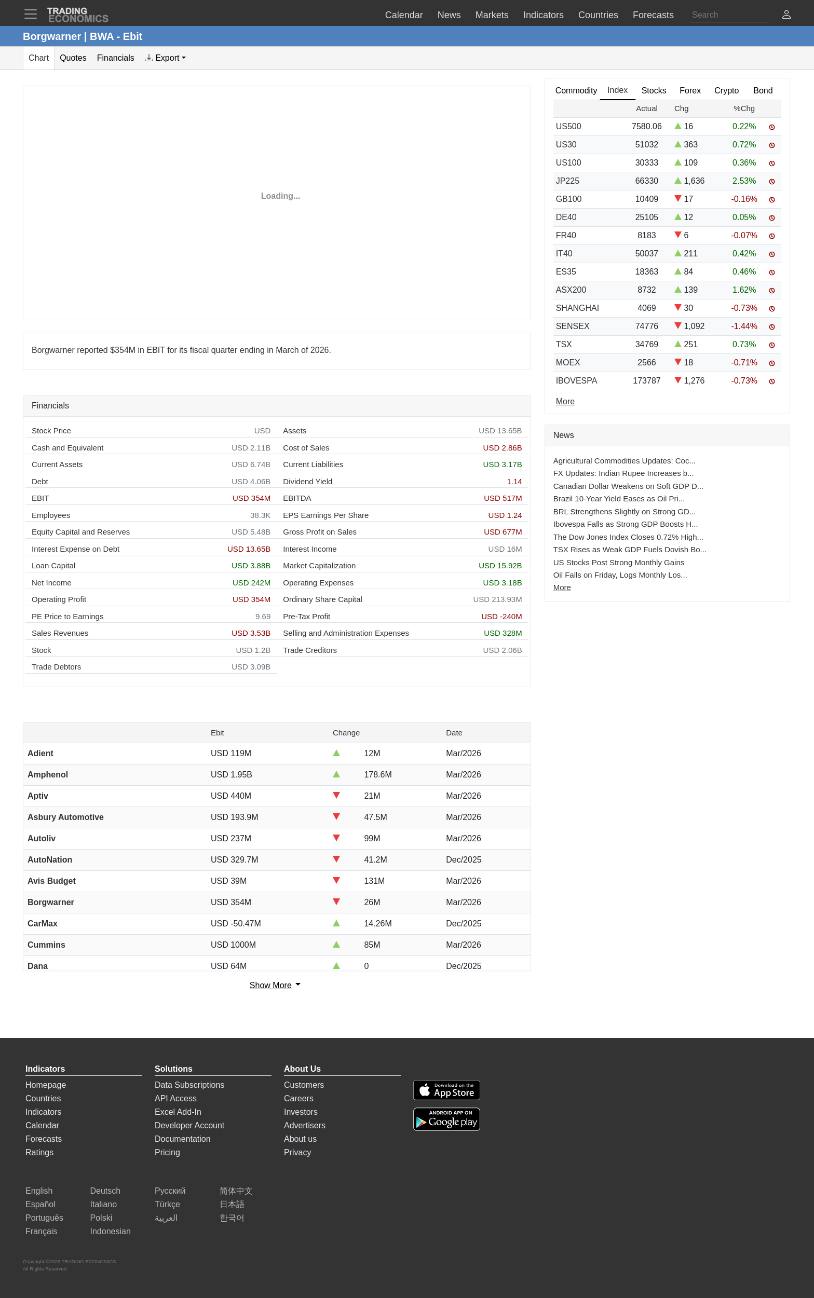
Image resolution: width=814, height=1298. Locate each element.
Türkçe (167, 1204)
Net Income (52, 582)
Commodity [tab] (576, 90)
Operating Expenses (318, 582)
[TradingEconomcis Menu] (34, 14)
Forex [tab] (690, 90)
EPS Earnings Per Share (326, 515)
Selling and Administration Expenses (346, 632)
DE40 (566, 217)
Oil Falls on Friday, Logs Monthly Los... (620, 574)
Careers (299, 1098)
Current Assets (57, 464)
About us (300, 1139)
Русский (170, 1190)
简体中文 (236, 1190)
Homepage (45, 1085)
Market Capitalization (319, 565)
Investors (301, 1112)
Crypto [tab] (726, 90)
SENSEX (573, 326)
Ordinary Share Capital (322, 599)
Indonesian (110, 1231)
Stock (41, 650)
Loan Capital (53, 565)
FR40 (566, 235)
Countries (43, 1098)
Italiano (103, 1204)
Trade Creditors (310, 650)
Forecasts (43, 1139)
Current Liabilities (313, 464)
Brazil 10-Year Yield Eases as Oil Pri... (619, 498)
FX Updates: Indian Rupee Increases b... (623, 473)
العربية (166, 1217)
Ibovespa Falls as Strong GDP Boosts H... (625, 524)
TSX (564, 344)
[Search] (728, 15)
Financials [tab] (115, 57)
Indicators (43, 1112)
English (38, 1190)
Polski (101, 1217)
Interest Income (309, 548)
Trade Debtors (56, 666)
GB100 (569, 199)
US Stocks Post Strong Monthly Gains (619, 562)
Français (41, 1231)
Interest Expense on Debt (75, 548)
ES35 (566, 271)
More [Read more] (565, 401)
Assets (294, 430)
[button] (786, 15)
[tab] (165, 58)
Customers (304, 1085)
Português (44, 1217)
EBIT (40, 498)
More (562, 587)
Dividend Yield (307, 481)
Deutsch (105, 1190)
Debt (40, 481)
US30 (566, 144)
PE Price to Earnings (67, 616)
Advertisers (304, 1125)
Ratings (39, 1152)
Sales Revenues (60, 632)
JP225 (567, 180)
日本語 (232, 1204)
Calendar (42, 1125)
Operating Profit (59, 599)
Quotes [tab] (73, 57)
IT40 (564, 253)
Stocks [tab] (654, 90)
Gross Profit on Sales (320, 531)
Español (40, 1204)
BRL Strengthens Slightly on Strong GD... (624, 511)
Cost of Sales (306, 447)
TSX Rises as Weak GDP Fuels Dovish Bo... (630, 549)
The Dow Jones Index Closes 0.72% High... (628, 536)
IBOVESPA (577, 380)
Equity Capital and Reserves (81, 531)
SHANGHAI (578, 308)
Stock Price (51, 430)
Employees (51, 515)
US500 (568, 126)
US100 (568, 162)
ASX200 (571, 289)
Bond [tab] (762, 90)
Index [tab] (617, 90)
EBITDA (297, 498)
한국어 (232, 1217)
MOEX (568, 362)
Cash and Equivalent (67, 447)
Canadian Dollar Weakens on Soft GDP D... (628, 486)
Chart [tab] (39, 57)
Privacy (297, 1152)
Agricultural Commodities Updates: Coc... (624, 460)
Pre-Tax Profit (306, 616)
